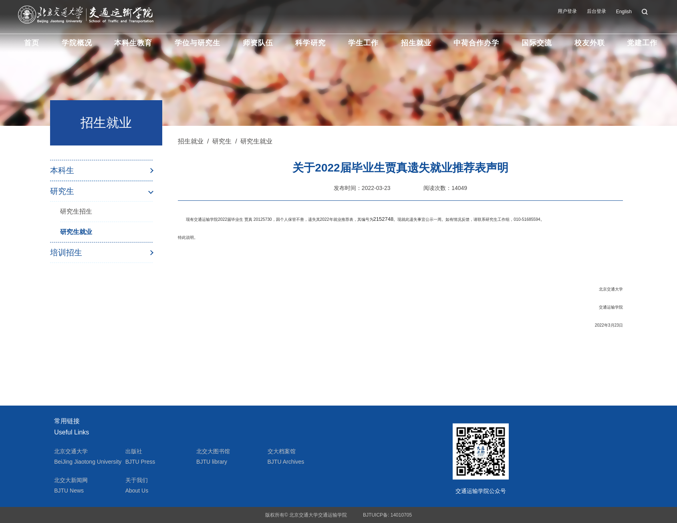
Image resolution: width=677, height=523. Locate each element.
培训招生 (66, 252)
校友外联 (589, 43)
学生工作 (363, 43)
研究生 (62, 191)
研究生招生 (76, 211)
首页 (31, 43)
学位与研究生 (197, 43)
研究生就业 (76, 231)
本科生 (62, 170)
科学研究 (310, 43)
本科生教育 (133, 43)
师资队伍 (258, 43)
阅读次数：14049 (445, 188)
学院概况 (77, 43)
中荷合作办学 (476, 43)
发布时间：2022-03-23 (362, 188)
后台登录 (596, 11)
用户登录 (567, 11)
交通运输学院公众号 (480, 491)
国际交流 (537, 43)
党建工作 (642, 43)
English (624, 11)
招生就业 (416, 43)
